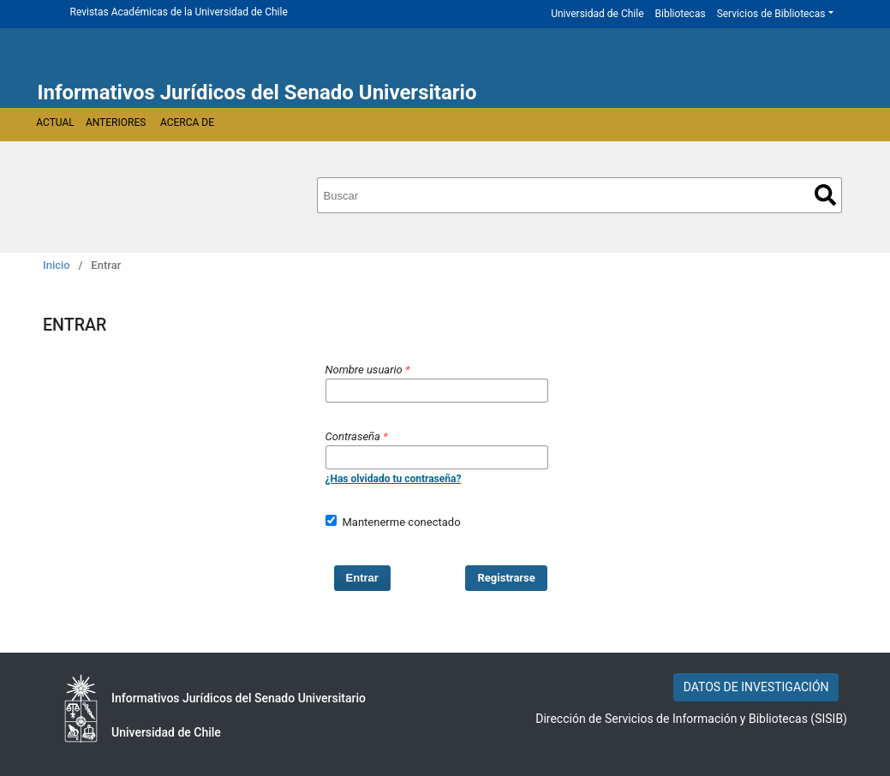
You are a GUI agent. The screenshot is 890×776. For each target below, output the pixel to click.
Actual (55, 122)
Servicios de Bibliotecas (771, 14)
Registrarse (506, 577)
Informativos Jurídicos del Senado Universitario (257, 92)
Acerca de (187, 122)
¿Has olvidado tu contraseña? (394, 479)
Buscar (825, 195)
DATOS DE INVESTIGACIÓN (756, 687)
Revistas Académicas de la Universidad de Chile (179, 12)
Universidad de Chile (597, 14)
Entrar (362, 577)
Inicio (56, 265)
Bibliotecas (680, 14)
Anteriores (116, 122)
